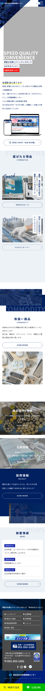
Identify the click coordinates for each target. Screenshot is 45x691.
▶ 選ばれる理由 (10, 619)
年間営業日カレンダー (13, 580)
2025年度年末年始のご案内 (14, 590)
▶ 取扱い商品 (9, 627)
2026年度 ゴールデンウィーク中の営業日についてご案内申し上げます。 (21, 568)
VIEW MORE (22, 519)
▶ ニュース (27, 623)
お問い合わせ (32, 3)
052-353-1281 (15, 661)
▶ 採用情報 (27, 619)
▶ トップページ (10, 614)
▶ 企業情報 (27, 614)
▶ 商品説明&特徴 (10, 623)
